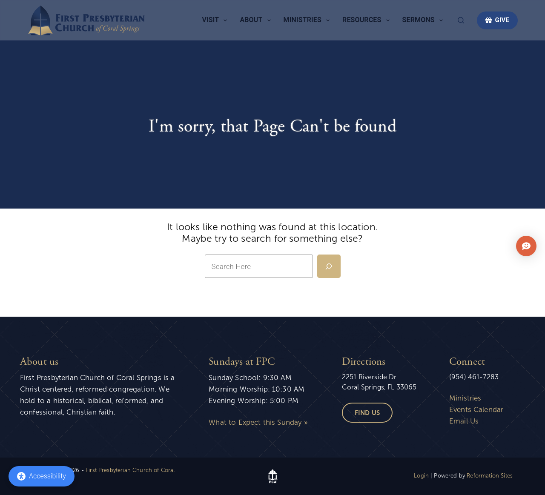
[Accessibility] (42, 476)
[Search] (461, 20)
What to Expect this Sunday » (258, 422)
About (257, 20)
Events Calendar (476, 410)
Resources (367, 20)
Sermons (424, 20)
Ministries (308, 20)
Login (421, 476)
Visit (216, 20)
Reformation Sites (490, 476)
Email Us (464, 421)
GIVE (497, 20)
